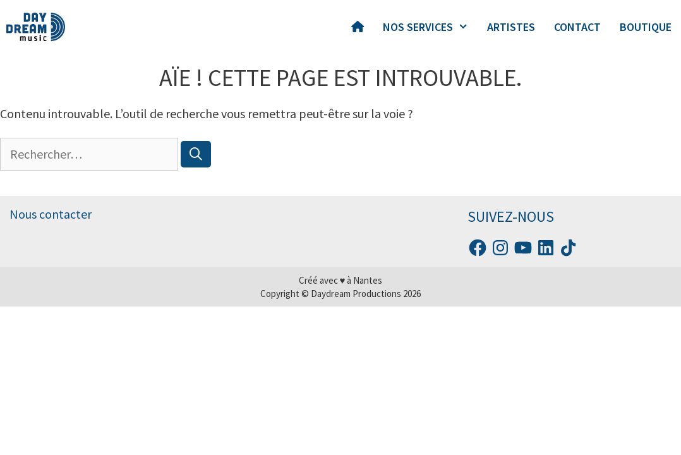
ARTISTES (511, 27)
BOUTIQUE (646, 27)
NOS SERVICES (430, 27)
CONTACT (577, 27)
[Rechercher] (196, 154)
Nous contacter (50, 214)
